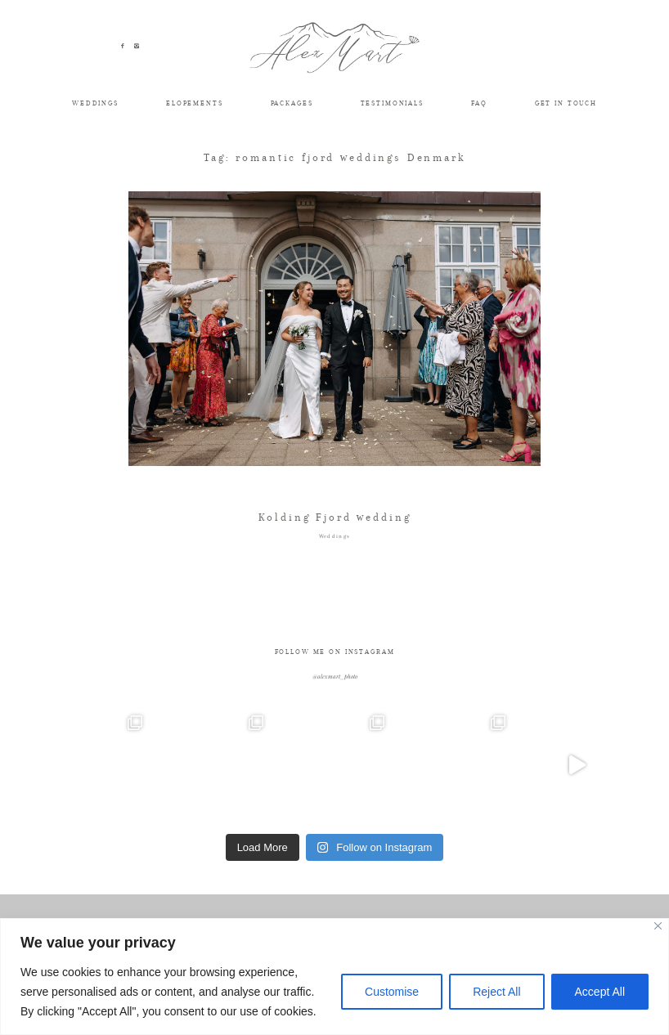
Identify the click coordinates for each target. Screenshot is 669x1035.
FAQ (479, 103)
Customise (392, 991)
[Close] (658, 926)
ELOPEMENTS (194, 103)
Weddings (335, 536)
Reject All (496, 991)
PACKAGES (292, 103)
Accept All (600, 991)
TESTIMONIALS (392, 103)
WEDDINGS (95, 103)
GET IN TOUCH (566, 103)
